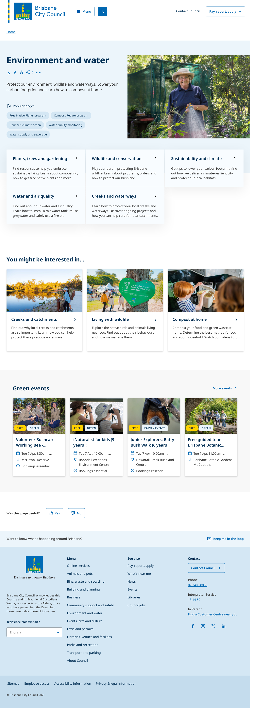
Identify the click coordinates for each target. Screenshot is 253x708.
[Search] (102, 11)
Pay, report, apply (226, 11)
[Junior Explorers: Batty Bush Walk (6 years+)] (153, 437)
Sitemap (13, 683)
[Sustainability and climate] (204, 168)
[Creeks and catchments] (44, 310)
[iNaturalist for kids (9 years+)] (96, 437)
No (76, 513)
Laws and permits (80, 629)
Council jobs (136, 605)
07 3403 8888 (197, 585)
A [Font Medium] (15, 72)
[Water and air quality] (46, 205)
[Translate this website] (34, 632)
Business (73, 597)
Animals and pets (80, 573)
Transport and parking (84, 652)
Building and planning (83, 589)
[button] (33, 72)
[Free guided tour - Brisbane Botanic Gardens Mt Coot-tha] (211, 434)
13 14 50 (194, 599)
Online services (78, 565)
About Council (77, 660)
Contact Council (188, 11)
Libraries (134, 597)
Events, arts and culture (84, 621)
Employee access (37, 683)
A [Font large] (21, 72)
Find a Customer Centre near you (212, 614)
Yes (54, 513)
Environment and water (84, 613)
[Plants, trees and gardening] (46, 168)
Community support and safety (90, 605)
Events (132, 589)
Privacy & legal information (116, 683)
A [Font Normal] (9, 73)
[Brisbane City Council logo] (36, 11)
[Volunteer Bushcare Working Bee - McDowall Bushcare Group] (39, 435)
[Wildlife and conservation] (125, 168)
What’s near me (139, 573)
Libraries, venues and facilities (89, 637)
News (131, 581)
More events (225, 388)
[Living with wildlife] (125, 310)
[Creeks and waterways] (125, 205)
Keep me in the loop (225, 538)
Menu (83, 11)
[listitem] (28, 115)
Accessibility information (72, 683)
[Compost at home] (206, 310)
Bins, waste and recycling (86, 581)
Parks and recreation (82, 645)
